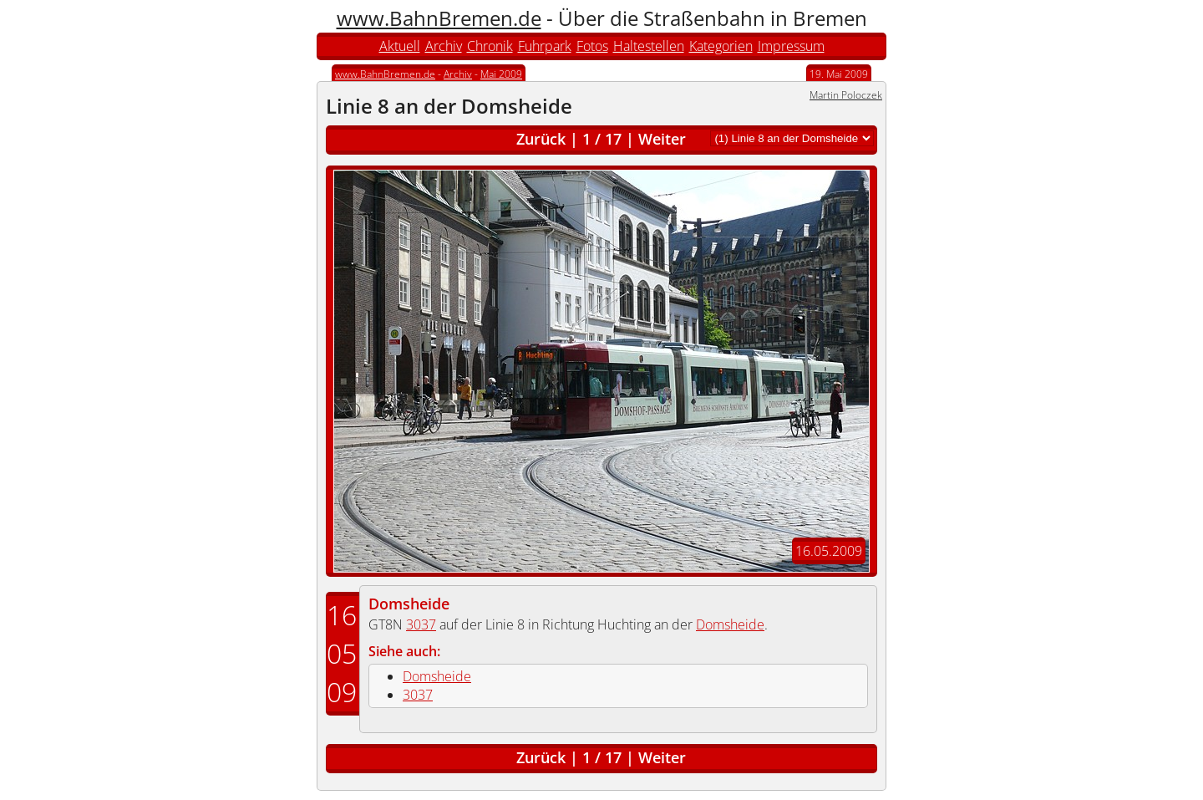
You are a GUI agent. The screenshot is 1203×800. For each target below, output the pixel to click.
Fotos (592, 46)
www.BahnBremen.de (439, 18)
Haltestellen (648, 46)
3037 (421, 624)
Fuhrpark (544, 46)
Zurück (541, 139)
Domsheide (408, 604)
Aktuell (399, 46)
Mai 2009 (501, 74)
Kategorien (721, 46)
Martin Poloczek (846, 95)
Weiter (662, 139)
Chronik (490, 46)
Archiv (443, 46)
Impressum (791, 46)
